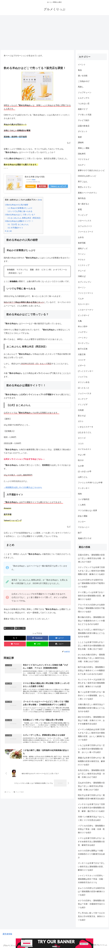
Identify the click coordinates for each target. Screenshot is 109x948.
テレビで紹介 (9, 628)
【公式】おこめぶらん (18, 224)
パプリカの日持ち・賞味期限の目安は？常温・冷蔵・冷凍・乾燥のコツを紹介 (91, 829)
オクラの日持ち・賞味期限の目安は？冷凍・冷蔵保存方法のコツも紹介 (91, 904)
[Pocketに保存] (15, 644)
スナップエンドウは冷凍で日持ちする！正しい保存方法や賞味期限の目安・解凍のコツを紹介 (91, 570)
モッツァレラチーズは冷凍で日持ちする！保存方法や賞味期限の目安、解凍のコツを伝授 (91, 683)
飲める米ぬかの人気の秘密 (16, 205)
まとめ (8, 231)
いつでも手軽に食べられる (20, 211)
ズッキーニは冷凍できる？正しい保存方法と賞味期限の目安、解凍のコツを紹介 (91, 866)
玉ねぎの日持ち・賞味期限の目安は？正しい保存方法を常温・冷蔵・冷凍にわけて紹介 (91, 786)
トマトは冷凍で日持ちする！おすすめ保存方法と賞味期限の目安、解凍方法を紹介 (91, 841)
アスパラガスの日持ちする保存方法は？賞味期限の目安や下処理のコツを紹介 (91, 608)
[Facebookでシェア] (37, 638)
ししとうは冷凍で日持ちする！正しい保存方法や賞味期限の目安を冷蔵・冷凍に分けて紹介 (91, 645)
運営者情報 (7, 934)
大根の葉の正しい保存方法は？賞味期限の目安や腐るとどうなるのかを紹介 (91, 707)
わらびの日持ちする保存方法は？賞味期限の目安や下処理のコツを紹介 (91, 583)
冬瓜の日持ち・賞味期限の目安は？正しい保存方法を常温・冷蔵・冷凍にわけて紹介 (91, 773)
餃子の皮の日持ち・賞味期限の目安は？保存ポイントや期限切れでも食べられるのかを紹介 (91, 670)
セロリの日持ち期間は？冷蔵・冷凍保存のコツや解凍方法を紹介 (91, 854)
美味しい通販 (20, 628)
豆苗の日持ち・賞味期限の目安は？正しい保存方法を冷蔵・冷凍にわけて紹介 (91, 558)
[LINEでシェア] (37, 644)
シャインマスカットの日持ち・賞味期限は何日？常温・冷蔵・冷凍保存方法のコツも (91, 879)
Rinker (33, 179)
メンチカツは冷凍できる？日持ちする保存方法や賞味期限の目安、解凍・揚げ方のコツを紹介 (91, 807)
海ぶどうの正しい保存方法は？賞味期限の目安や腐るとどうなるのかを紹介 (91, 633)
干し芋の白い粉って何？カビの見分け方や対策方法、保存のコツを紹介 (91, 916)
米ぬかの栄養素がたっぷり (20, 208)
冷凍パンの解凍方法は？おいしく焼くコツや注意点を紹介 (91, 818)
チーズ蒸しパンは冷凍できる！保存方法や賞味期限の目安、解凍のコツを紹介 (91, 595)
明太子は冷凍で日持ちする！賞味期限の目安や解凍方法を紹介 (91, 797)
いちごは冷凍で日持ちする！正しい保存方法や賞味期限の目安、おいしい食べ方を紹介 (91, 748)
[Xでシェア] (15, 638)
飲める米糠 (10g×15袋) (35, 177)
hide (39, 200)
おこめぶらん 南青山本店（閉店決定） (25, 218)
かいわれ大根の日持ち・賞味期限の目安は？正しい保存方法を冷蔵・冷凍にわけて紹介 (91, 658)
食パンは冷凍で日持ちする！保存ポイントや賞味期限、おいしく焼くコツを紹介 (91, 695)
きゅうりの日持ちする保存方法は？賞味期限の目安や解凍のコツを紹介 (91, 891)
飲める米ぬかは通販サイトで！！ (19, 221)
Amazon (30, 186)
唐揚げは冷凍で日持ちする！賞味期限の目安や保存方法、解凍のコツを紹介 (91, 761)
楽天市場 (42, 186)
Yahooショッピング (58, 186)
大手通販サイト (15, 228)
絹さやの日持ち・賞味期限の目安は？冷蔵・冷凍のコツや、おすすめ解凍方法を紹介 (91, 720)
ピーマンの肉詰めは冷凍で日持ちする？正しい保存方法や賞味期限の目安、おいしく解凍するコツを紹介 (91, 734)
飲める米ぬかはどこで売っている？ (20, 215)
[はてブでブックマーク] (59, 638)
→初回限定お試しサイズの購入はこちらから (23, 487)
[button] (59, 644)
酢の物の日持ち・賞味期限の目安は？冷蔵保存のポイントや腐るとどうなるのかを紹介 (91, 620)
